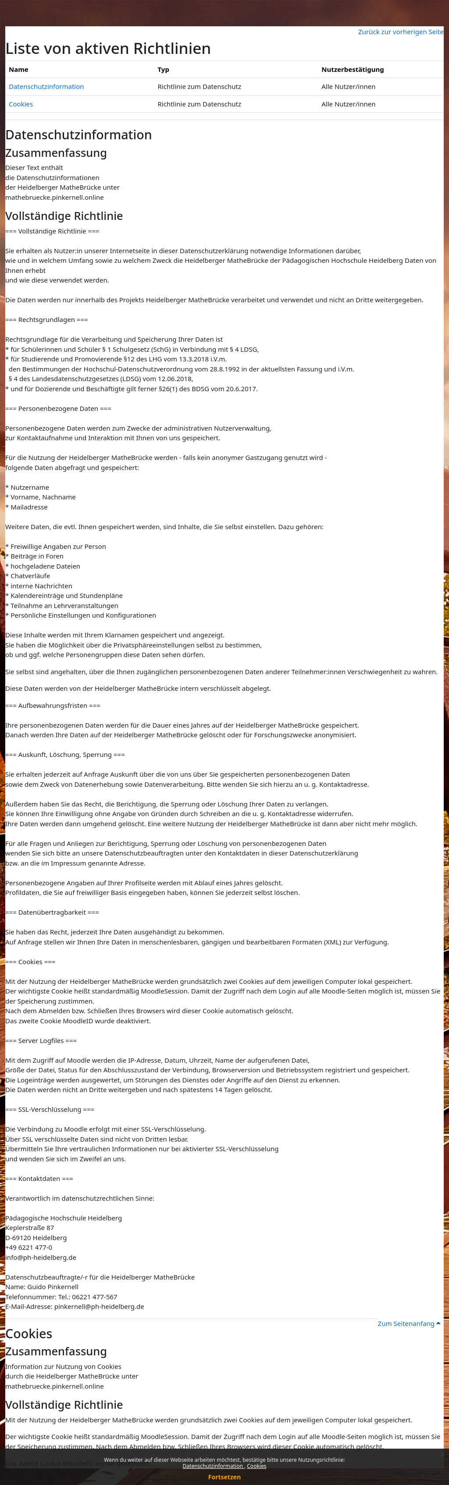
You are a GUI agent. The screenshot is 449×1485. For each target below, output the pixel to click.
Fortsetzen (224, 1477)
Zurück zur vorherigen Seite (401, 31)
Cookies (256, 1466)
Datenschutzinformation (213, 1466)
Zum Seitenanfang (409, 1323)
